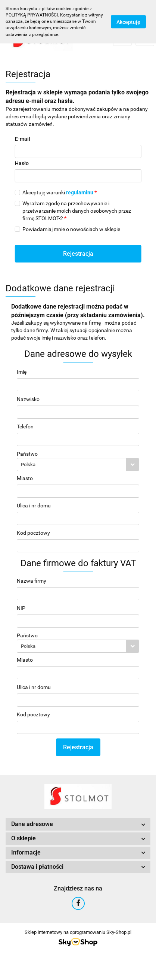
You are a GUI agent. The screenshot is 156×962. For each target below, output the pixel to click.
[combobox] (78, 464)
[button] (78, 824)
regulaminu (79, 192)
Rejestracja (78, 253)
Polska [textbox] (28, 464)
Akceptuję (128, 22)
